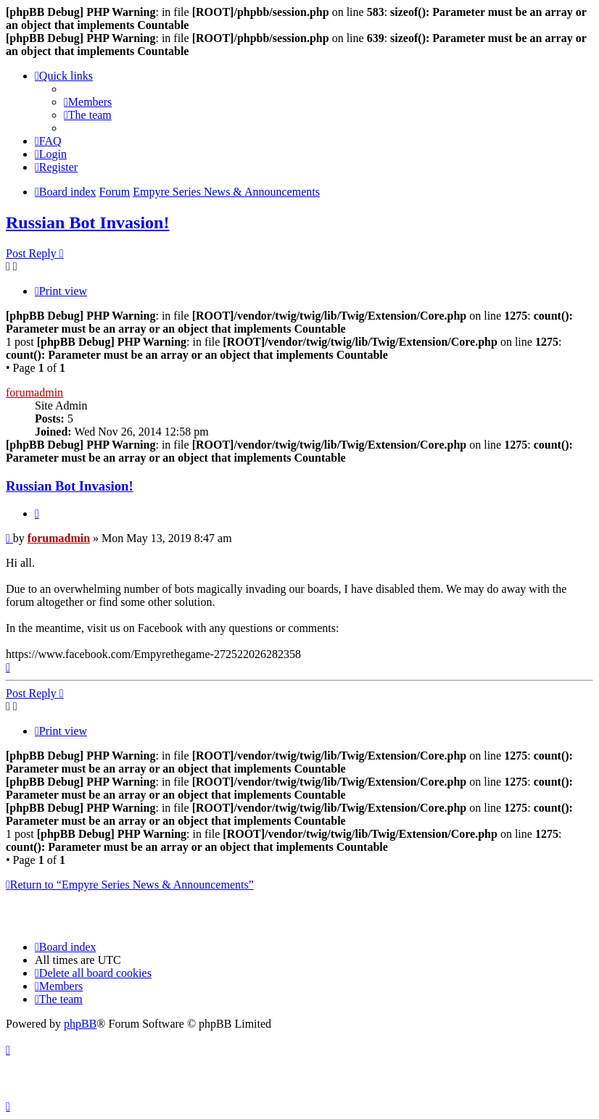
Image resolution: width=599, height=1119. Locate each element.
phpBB (80, 1024)
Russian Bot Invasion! (87, 222)
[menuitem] (88, 102)
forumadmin (34, 392)
